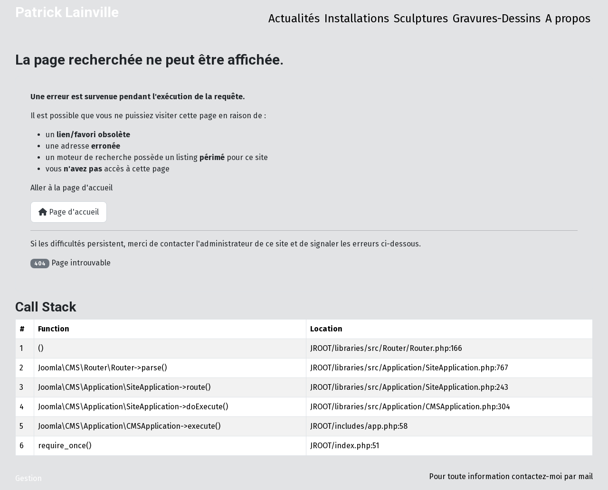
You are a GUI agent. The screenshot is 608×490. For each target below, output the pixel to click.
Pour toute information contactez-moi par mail (511, 476)
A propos (567, 18)
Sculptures (421, 18)
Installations (356, 18)
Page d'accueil (68, 212)
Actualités (294, 18)
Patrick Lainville (67, 12)
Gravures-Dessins (497, 18)
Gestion (28, 478)
